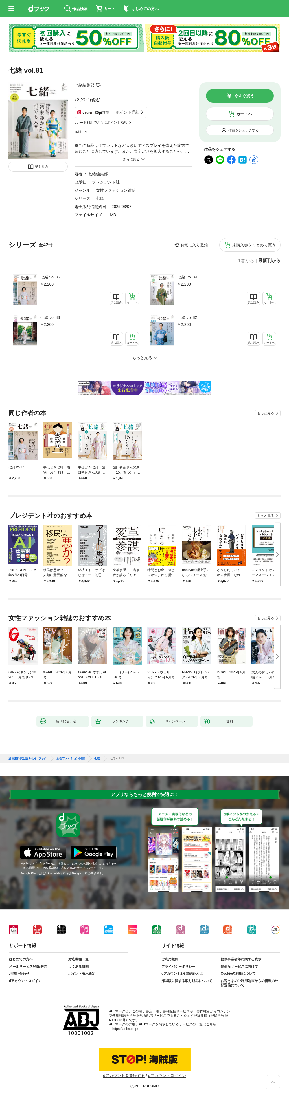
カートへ (244, 114)
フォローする (98, 85)
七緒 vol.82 (187, 317)
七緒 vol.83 (50, 317)
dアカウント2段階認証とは (182, 974)
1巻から (246, 260)
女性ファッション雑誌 (115, 190)
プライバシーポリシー (178, 966)
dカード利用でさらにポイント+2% (101, 123)
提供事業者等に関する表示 (241, 959)
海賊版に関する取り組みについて (186, 981)
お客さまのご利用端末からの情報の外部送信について (249, 983)
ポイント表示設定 (81, 974)
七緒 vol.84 (187, 277)
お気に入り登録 (194, 245)
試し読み (42, 167)
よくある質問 (78, 966)
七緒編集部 (84, 85)
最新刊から (269, 260)
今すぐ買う (244, 96)
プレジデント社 (106, 182)
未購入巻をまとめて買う (254, 245)
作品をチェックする (243, 130)
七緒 (100, 198)
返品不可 (81, 131)
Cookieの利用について (238, 974)
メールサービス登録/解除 (28, 966)
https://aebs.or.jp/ (125, 1029)
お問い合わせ (19, 974)
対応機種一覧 (78, 959)
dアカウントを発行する (124, 1075)
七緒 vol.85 (50, 277)
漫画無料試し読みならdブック (27, 758)
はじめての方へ (21, 959)
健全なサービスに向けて (239, 966)
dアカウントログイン (25, 981)
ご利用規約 (169, 959)
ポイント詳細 (127, 112)
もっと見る (265, 413)
